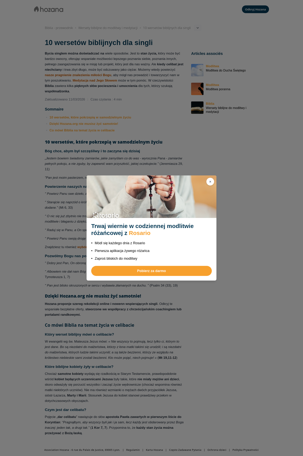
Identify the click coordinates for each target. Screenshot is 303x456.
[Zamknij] (210, 181)
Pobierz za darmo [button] (151, 271)
